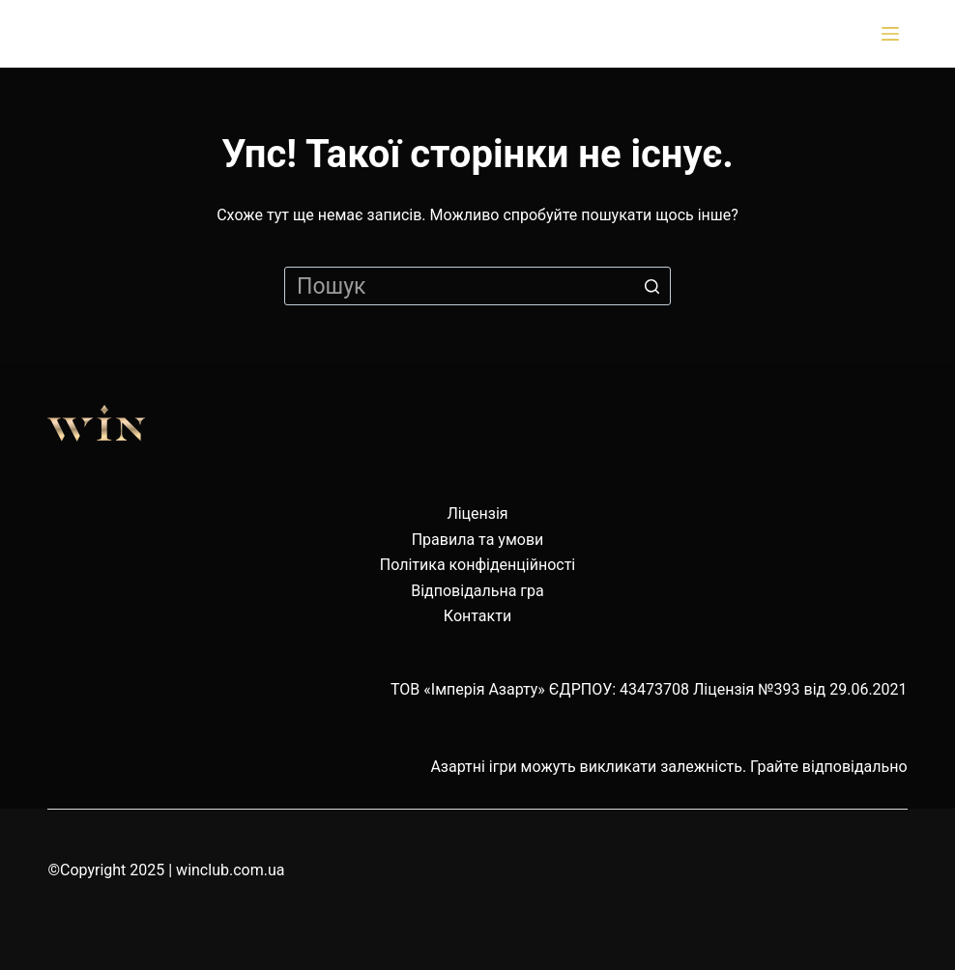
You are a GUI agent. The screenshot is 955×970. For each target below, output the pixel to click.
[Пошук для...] (477, 286)
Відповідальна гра (477, 591)
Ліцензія (477, 513)
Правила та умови (478, 539)
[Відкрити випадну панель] (894, 34)
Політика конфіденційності (477, 565)
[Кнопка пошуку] (651, 286)
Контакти (477, 616)
